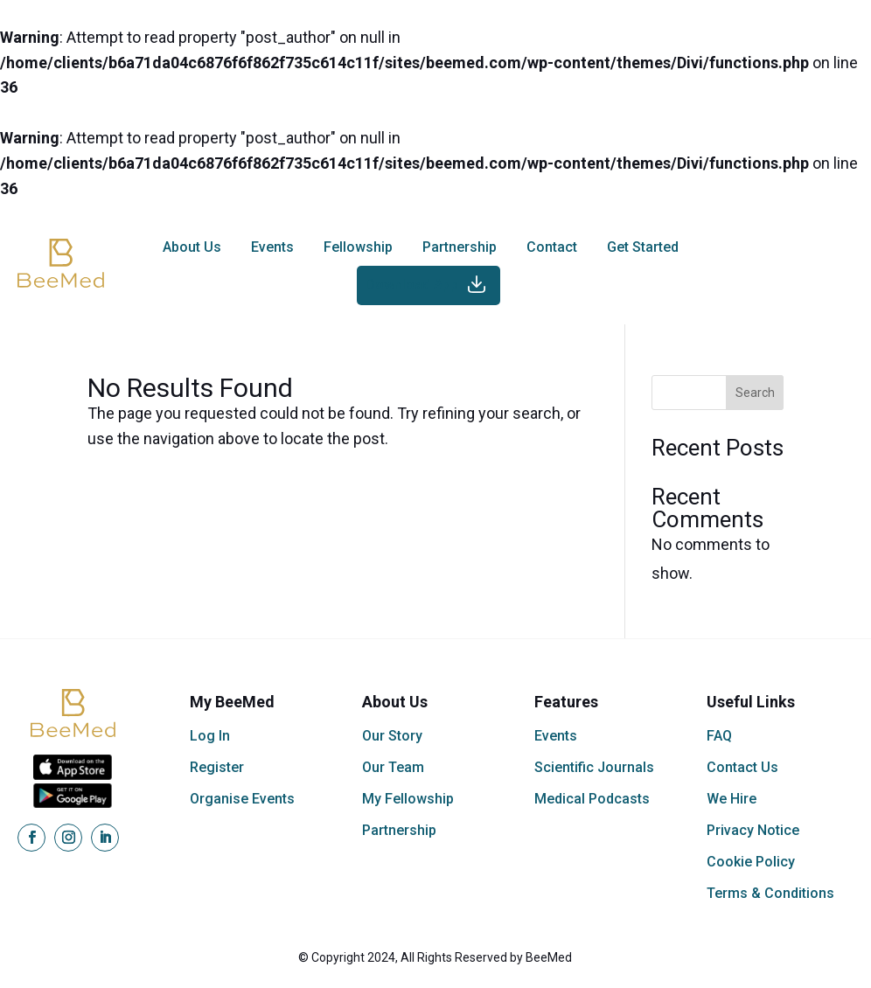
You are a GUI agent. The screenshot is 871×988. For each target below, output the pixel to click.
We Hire (731, 798)
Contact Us (742, 767)
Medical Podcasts (592, 798)
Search (755, 393)
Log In (210, 735)
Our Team (393, 767)
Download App (412, 284)
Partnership (459, 247)
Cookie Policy (751, 861)
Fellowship (358, 247)
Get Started (643, 247)
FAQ (719, 735)
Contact (551, 247)
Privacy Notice (753, 830)
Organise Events (242, 798)
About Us (192, 247)
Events (272, 247)
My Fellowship (408, 798)
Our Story (392, 735)
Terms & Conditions (770, 893)
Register (217, 767)
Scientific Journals (594, 767)
